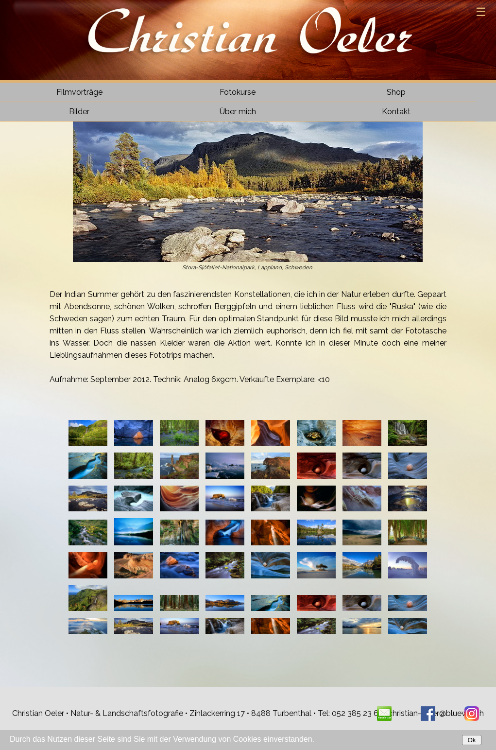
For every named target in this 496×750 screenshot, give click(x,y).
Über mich (238, 111)
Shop (396, 92)
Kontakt (396, 111)
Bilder (79, 111)
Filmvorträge (79, 92)
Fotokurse (238, 92)
